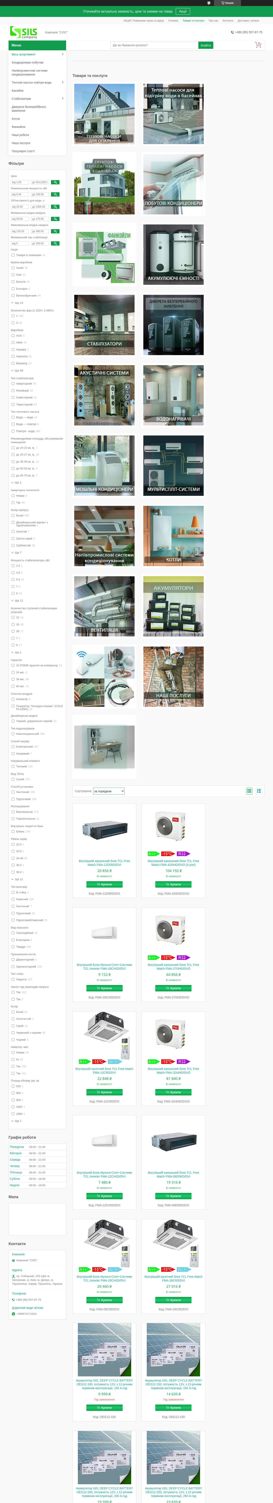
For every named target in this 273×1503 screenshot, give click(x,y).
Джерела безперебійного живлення (29, 108)
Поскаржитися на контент (130, 1498)
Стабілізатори (21, 98)
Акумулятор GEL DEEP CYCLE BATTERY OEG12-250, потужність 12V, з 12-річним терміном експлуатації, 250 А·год (168, 1080)
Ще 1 (18, 482)
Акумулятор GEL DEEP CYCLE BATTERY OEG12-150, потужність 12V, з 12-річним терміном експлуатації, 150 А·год (234, 968)
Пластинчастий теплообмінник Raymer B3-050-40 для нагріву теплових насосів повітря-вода (234, 1190)
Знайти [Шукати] (205, 45)
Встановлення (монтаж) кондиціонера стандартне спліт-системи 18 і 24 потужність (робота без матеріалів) (234, 1298)
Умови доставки (89, 1474)
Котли (16, 118)
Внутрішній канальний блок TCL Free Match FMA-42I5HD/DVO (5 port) (168, 651)
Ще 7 (18, 552)
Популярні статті (23, 151)
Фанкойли (18, 127)
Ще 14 (19, 302)
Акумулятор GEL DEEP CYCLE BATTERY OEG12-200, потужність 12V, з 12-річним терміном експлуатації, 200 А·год (103, 1080)
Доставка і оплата (248, 20)
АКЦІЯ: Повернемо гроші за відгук (143, 20)
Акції (183, 11)
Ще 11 (19, 600)
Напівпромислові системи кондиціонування (29, 72)
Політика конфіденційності (163, 1498)
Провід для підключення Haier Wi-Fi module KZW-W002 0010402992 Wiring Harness (102, 1190)
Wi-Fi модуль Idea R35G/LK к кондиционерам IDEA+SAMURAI (234, 1076)
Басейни (17, 90)
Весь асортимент (23, 54)
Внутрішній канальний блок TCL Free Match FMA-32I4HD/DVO (234, 756)
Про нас (213, 20)
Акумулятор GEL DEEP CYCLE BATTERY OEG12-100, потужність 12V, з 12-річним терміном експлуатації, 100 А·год (168, 968)
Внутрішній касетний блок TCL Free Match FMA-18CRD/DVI (102, 964)
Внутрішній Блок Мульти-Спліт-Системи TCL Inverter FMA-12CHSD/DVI (103, 860)
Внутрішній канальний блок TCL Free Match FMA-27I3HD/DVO (102, 756)
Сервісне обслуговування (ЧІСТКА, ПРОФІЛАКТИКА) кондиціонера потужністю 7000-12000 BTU (234, 1406)
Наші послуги (21, 143)
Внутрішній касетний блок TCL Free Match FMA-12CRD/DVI (168, 756)
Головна (173, 20)
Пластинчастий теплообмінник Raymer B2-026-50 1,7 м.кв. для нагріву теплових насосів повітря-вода (102, 1298)
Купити (105, 673)
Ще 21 (19, 879)
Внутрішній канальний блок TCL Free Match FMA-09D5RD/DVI (168, 860)
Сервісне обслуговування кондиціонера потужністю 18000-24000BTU (168, 1404)
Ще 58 (19, 370)
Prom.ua (156, 1495)
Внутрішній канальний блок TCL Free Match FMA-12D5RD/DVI (102, 651)
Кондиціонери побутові (27, 62)
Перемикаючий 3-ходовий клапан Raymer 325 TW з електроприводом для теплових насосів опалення (168, 1190)
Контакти (228, 20)
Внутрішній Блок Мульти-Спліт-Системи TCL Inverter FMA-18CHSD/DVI (234, 651)
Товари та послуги (193, 20)
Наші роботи (20, 135)
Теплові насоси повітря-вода (31, 82)
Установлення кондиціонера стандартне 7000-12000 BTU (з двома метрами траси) (103, 1406)
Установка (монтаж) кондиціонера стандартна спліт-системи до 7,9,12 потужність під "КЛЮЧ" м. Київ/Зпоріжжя (168, 1298)
